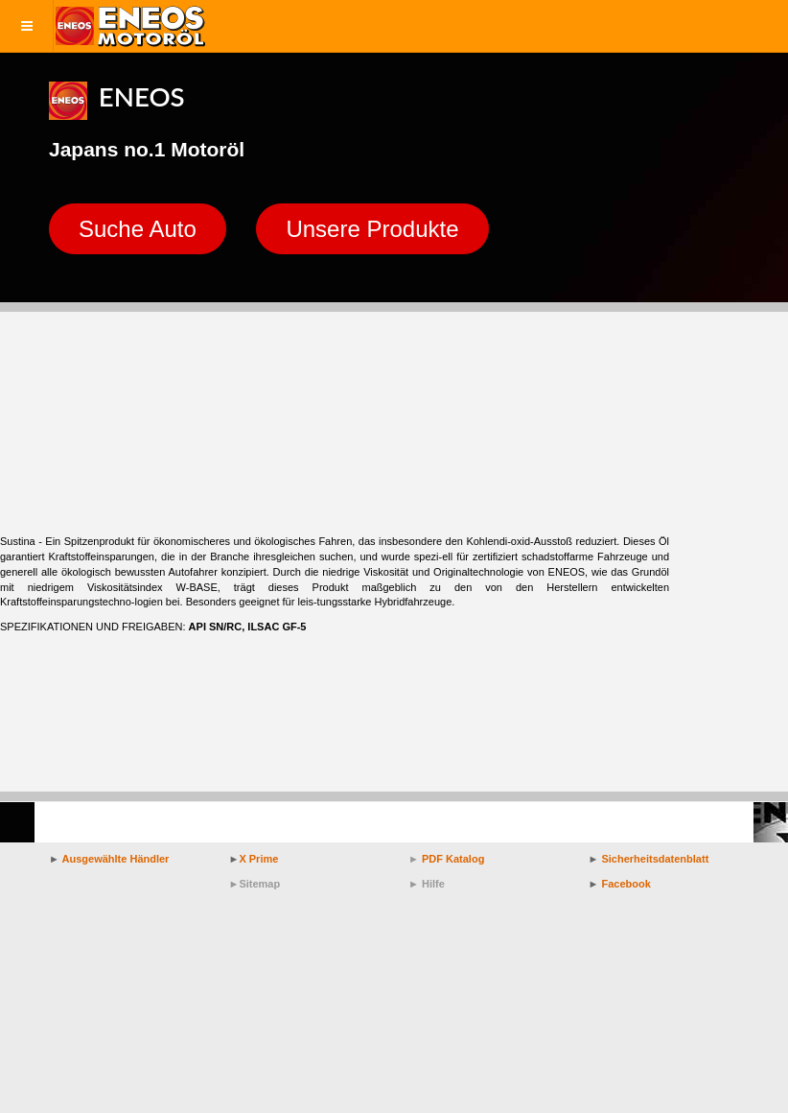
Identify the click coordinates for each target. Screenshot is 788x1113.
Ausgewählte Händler (116, 858)
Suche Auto (138, 229)
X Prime (258, 858)
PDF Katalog (453, 858)
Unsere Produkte (372, 229)
